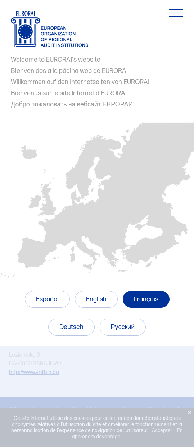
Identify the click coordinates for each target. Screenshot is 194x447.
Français (146, 299)
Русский (123, 327)
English (96, 299)
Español (47, 299)
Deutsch (71, 327)
